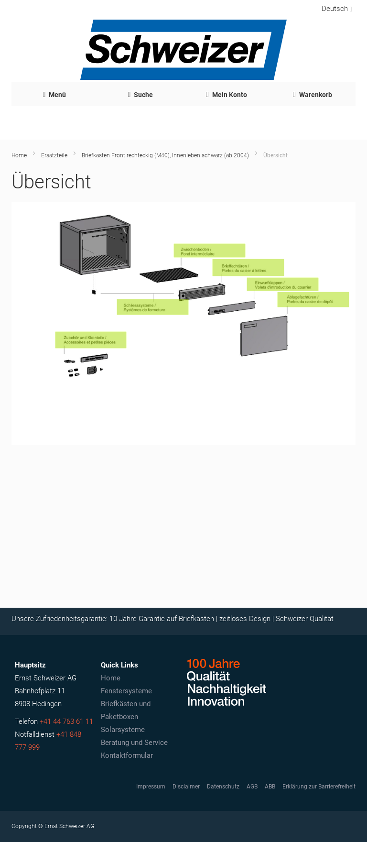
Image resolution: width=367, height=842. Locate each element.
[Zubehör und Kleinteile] (91, 340)
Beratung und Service (134, 742)
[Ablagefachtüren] (313, 299)
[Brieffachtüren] (248, 267)
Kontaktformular (127, 755)
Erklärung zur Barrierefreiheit (319, 786)
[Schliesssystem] (152, 306)
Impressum (150, 786)
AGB (252, 786)
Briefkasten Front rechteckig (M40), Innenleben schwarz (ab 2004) (165, 155)
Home (19, 155)
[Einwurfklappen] (282, 284)
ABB (270, 786)
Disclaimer (186, 786)
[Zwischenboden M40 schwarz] (209, 250)
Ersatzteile (54, 155)
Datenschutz (223, 786)
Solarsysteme (123, 729)
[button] (336, 8)
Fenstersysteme (126, 691)
